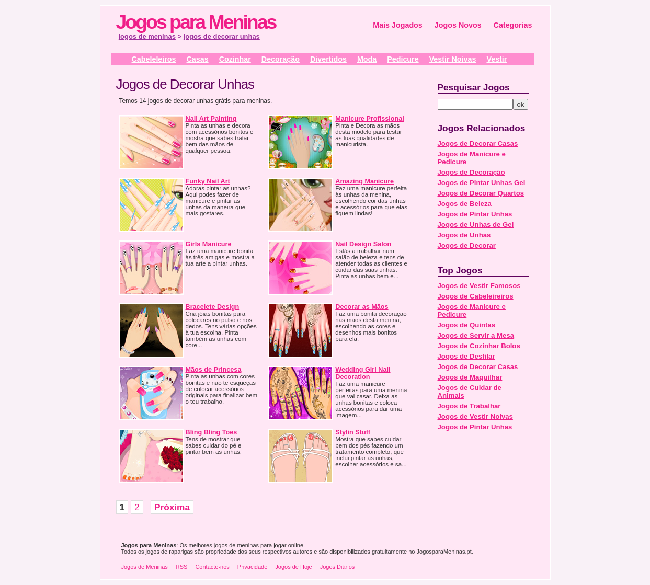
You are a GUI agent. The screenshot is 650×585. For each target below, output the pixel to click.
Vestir (496, 59)
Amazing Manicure (364, 181)
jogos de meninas (147, 36)
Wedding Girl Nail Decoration (362, 373)
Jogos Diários (337, 567)
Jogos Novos (458, 25)
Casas (198, 59)
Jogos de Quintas (467, 325)
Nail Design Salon (363, 244)
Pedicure (402, 59)
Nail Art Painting (211, 118)
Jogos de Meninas (144, 567)
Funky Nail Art (208, 181)
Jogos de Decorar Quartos (481, 193)
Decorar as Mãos (361, 307)
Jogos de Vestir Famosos (479, 286)
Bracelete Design (213, 307)
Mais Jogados (398, 25)
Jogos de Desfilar (466, 356)
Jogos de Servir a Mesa (476, 335)
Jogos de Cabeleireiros (476, 296)
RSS (182, 567)
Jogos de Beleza (465, 204)
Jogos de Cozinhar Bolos (479, 346)
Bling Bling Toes (211, 432)
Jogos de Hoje (293, 567)
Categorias (513, 25)
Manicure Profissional (369, 118)
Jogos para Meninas (196, 22)
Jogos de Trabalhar (469, 406)
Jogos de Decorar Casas (478, 143)
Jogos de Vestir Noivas (475, 416)
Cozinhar (235, 59)
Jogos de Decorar (467, 245)
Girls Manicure (209, 244)
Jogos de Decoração (471, 172)
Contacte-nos (212, 567)
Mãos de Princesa (214, 369)
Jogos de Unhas (464, 235)
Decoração (280, 59)
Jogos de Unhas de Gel (476, 224)
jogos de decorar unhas (222, 36)
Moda (367, 59)
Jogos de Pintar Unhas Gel (482, 183)
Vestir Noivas (452, 59)
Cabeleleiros (154, 59)
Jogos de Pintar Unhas (475, 214)
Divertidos (328, 59)
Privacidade (252, 567)
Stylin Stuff (352, 432)
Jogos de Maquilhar (470, 377)
